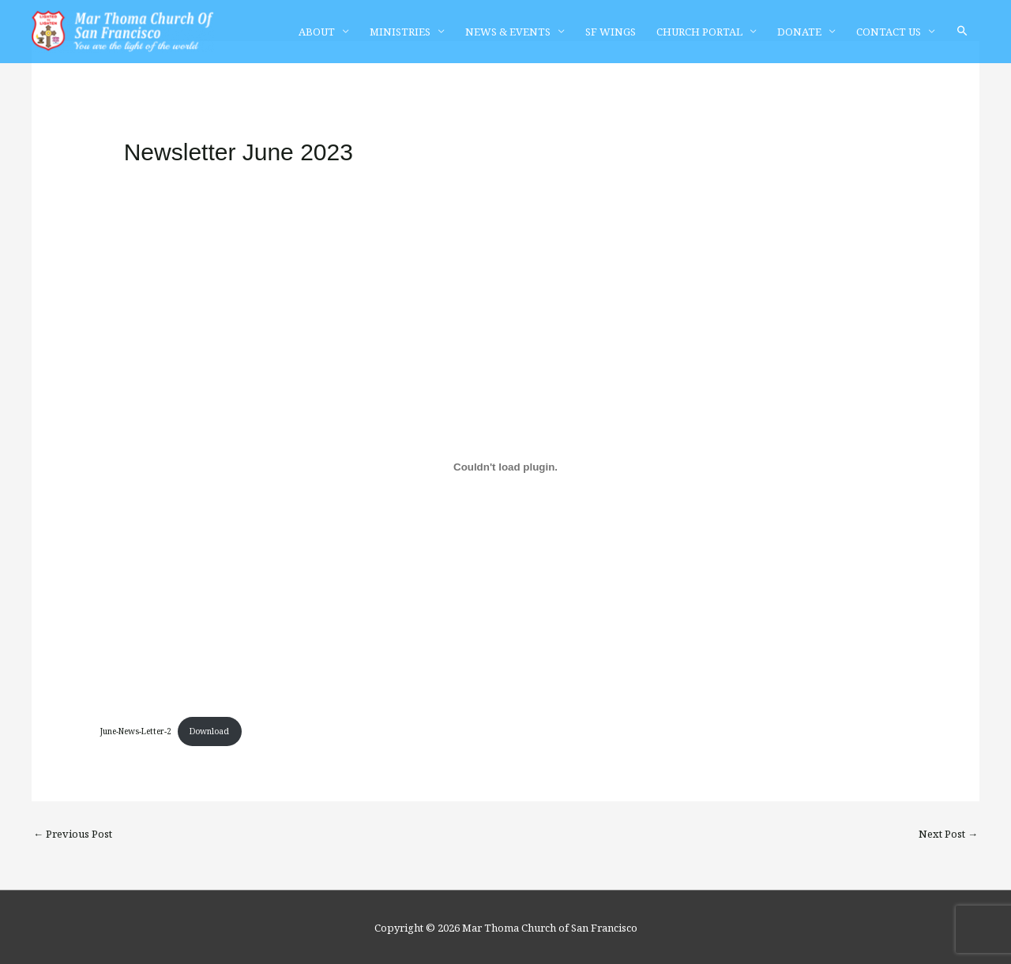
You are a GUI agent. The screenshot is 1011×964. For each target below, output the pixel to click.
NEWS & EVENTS (508, 31)
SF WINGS (610, 31)
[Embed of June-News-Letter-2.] (505, 466)
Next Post (948, 834)
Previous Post (72, 834)
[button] (962, 31)
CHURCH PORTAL (699, 31)
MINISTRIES (400, 31)
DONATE (799, 31)
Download (209, 731)
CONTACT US (888, 31)
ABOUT (317, 31)
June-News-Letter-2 (135, 731)
